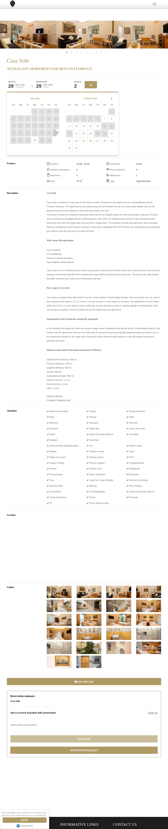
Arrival (12, 82)
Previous (3, 34)
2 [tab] (71, 52)
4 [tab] (81, 52)
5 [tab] (86, 52)
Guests (77, 82)
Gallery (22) (84, 681)
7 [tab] (96, 52)
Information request (84, 750)
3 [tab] (76, 52)
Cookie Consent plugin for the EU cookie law (25, 826)
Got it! (24, 820)
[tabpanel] (28, 34)
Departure (41, 82)
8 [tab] (101, 52)
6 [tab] (91, 52)
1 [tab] (66, 52)
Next (164, 34)
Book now (84, 739)
